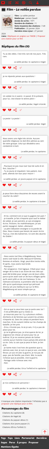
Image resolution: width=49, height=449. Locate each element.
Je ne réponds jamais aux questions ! (19, 76)
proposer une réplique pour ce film (16, 403)
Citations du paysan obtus (13, 420)
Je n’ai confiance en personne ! (16, 383)
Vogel (35, 104)
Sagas (4, 442)
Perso (12, 442)
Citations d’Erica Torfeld (12, 427)
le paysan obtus (31, 241)
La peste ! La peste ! (11, 118)
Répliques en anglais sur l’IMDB (21, 36)
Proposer (33, 442)
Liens (17, 438)
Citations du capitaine (12, 413)
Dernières (41, 438)
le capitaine (34, 62)
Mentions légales (10, 446)
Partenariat (28, 438)
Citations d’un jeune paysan (14, 423)
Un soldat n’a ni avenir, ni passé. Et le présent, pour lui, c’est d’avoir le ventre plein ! (23, 97)
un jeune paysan (25, 179)
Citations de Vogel (10, 416)
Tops (10, 438)
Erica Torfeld (27, 368)
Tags (3, 438)
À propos (22, 442)
